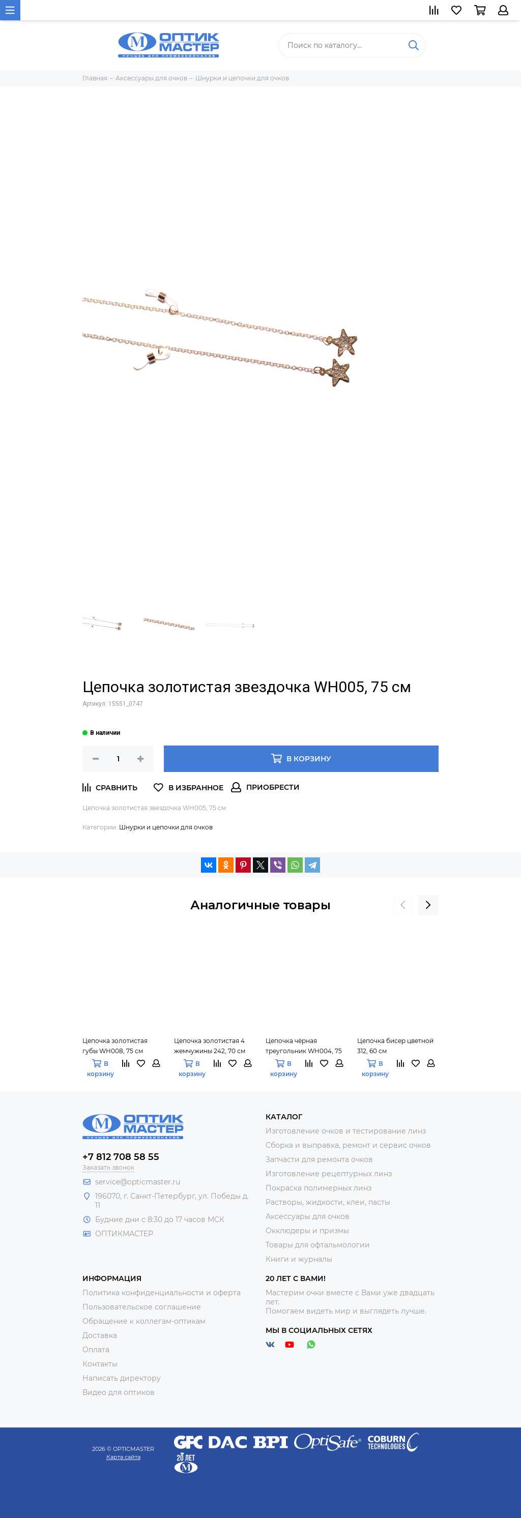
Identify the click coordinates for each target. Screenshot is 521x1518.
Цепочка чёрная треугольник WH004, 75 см (304, 1046)
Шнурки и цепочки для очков (166, 827)
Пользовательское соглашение (141, 1307)
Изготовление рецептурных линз (329, 1173)
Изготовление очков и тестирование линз (346, 1131)
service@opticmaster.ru (137, 1181)
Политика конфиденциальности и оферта (161, 1292)
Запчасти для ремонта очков (319, 1159)
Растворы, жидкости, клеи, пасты (328, 1202)
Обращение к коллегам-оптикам (144, 1321)
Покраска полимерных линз (318, 1188)
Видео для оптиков (118, 1392)
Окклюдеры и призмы (307, 1230)
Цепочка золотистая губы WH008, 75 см (115, 1046)
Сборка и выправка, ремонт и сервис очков (348, 1145)
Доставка (99, 1335)
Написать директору (121, 1378)
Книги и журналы (299, 1259)
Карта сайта (123, 1457)
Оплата (95, 1349)
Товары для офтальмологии (318, 1244)
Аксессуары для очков (308, 1216)
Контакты (100, 1363)
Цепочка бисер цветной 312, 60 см (395, 1046)
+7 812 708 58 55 (120, 1157)
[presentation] (403, 905)
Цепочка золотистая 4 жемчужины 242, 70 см (209, 1046)
